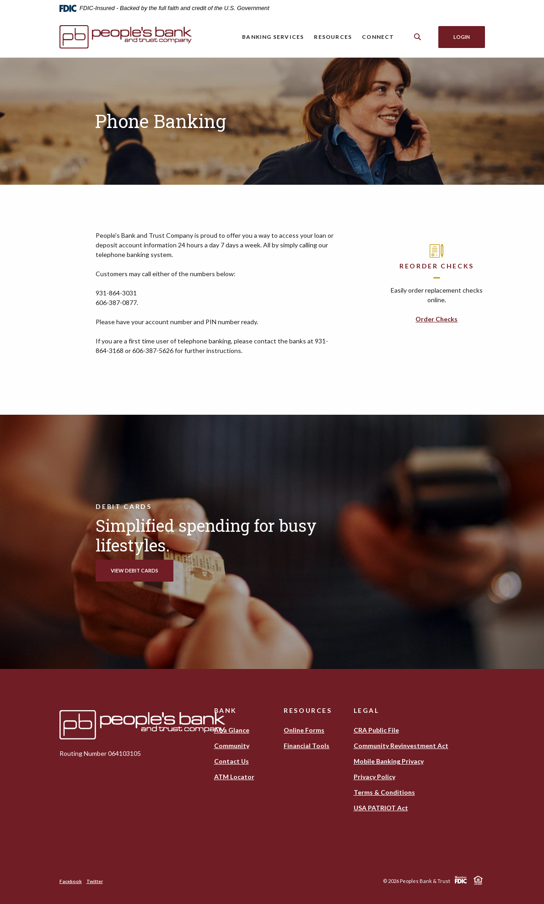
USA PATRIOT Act (381, 808)
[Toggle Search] (417, 37)
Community (231, 745)
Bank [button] (225, 710)
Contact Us (231, 761)
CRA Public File (376, 730)
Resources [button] (333, 36)
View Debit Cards (134, 570)
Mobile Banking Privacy (389, 761)
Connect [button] (378, 36)
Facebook (70, 881)
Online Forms (304, 730)
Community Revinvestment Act (401, 745)
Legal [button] (366, 710)
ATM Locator (234, 777)
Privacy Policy (374, 777)
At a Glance (231, 730)
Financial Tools (306, 745)
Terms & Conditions (384, 792)
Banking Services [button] (273, 36)
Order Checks (436, 319)
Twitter (94, 881)
